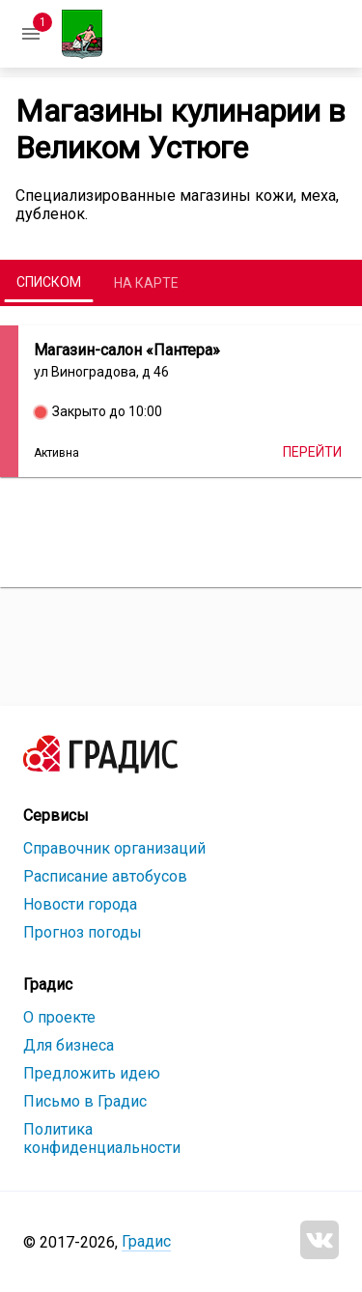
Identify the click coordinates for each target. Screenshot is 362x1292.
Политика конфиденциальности (102, 1138)
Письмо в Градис (85, 1101)
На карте (146, 283)
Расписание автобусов (105, 876)
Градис (146, 1241)
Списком (48, 282)
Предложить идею (91, 1073)
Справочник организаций (114, 848)
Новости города (80, 904)
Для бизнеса (68, 1045)
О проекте (59, 1017)
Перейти (312, 452)
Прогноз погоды (82, 932)
